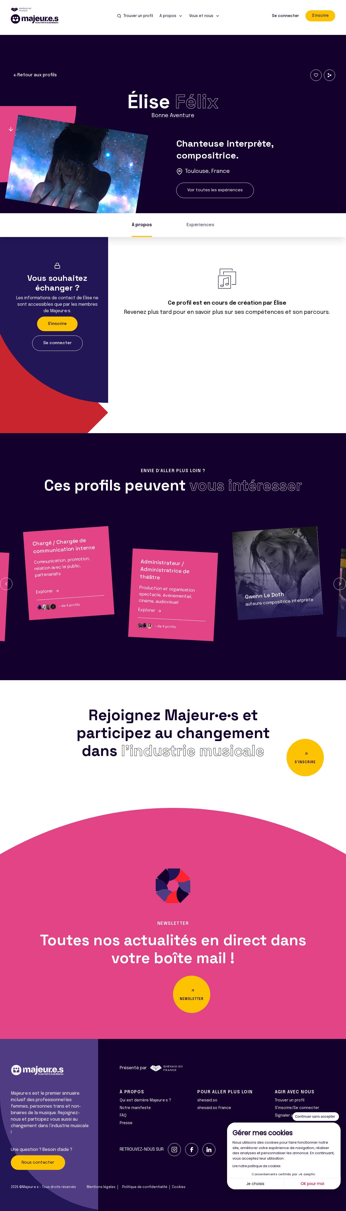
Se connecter (285, 16)
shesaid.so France (214, 1108)
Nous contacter (38, 1162)
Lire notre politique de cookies (256, 1166)
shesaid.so (207, 1100)
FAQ (123, 1115)
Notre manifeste (135, 1108)
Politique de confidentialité (144, 1187)
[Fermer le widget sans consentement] (315, 1116)
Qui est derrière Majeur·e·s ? (145, 1100)
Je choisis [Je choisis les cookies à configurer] (255, 1183)
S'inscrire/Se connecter (297, 1108)
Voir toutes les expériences (215, 190)
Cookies (178, 1187)
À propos (142, 225)
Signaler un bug (289, 1115)
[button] (6, 584)
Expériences (200, 225)
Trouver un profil (289, 1100)
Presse (126, 1123)
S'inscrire (320, 16)
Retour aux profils (35, 75)
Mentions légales (101, 1187)
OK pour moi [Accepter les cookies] (312, 1183)
